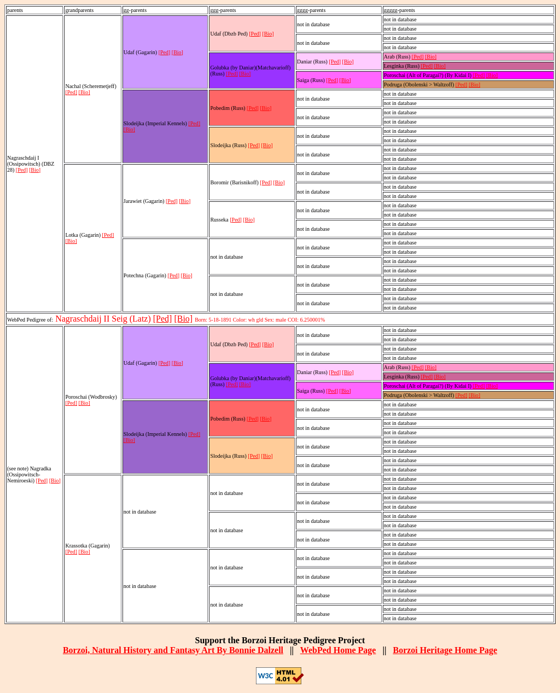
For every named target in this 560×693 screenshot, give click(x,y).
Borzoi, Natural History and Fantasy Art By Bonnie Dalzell (173, 650)
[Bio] (34, 170)
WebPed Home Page (338, 650)
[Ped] (22, 170)
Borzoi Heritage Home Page (445, 650)
